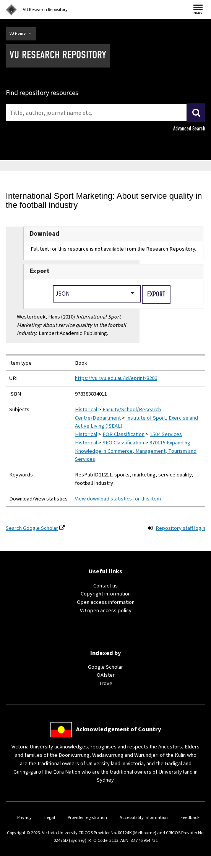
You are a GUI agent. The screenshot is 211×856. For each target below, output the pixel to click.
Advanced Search (189, 128)
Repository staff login (180, 528)
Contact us (105, 586)
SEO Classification (123, 443)
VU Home (18, 33)
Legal (49, 817)
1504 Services (166, 434)
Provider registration (87, 817)
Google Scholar (105, 667)
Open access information (106, 602)
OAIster (106, 675)
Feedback (190, 817)
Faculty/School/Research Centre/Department (118, 413)
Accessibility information (144, 817)
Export (40, 271)
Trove (105, 683)
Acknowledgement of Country (118, 729)
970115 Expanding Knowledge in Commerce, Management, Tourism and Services (135, 451)
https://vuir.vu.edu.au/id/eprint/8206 (116, 378)
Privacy (24, 817)
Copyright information (106, 594)
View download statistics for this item (118, 499)
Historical (86, 409)
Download (44, 233)
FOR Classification (123, 434)
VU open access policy (105, 611)
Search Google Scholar (32, 528)
